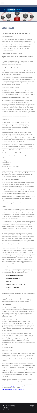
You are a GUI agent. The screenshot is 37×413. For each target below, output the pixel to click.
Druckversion (8, 405)
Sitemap (5, 408)
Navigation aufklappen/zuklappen (18, 2)
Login (32, 405)
